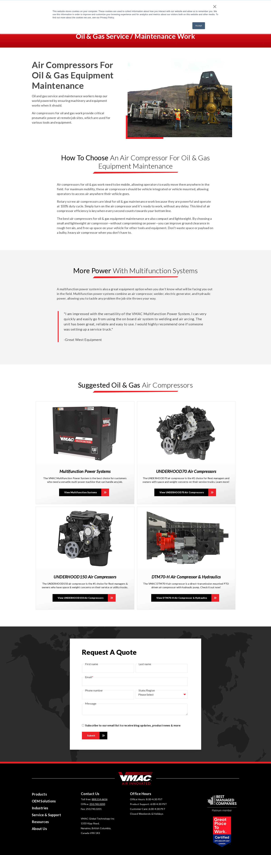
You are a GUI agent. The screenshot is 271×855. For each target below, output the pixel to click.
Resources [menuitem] (40, 822)
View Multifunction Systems (80, 492)
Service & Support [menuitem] (46, 815)
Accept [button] (198, 25)
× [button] (215, 6)
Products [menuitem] (39, 794)
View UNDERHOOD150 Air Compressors (81, 597)
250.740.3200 (97, 804)
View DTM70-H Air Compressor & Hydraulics (181, 597)
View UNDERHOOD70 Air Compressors (182, 492)
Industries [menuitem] (40, 808)
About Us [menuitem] (39, 829)
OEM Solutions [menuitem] (44, 801)
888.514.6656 (99, 799)
